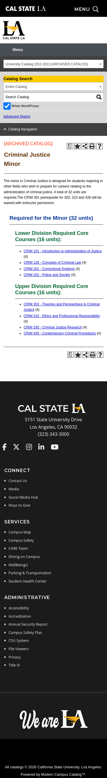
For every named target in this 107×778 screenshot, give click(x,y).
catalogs (17, 767)
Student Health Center (28, 581)
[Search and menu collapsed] (90, 9)
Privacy (15, 657)
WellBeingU (18, 564)
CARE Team (18, 548)
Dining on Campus (24, 556)
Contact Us (18, 480)
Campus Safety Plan (25, 632)
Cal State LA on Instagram (29, 447)
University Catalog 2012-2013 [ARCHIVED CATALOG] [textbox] (46, 64)
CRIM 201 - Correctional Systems (49, 269)
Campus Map (20, 532)
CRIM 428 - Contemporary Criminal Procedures (60, 333)
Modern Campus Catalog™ (63, 774)
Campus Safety (21, 540)
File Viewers (19, 648)
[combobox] (53, 64)
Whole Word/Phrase (25, 106)
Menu (18, 50)
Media (14, 488)
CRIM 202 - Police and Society (47, 275)
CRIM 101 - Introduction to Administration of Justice (63, 251)
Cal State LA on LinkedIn (41, 447)
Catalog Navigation (22, 129)
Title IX (14, 665)
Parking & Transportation (30, 572)
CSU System (19, 640)
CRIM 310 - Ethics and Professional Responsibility (62, 316)
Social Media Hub (23, 497)
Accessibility (19, 607)
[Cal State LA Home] (53, 412)
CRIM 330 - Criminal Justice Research (53, 327)
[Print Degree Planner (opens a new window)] (70, 146)
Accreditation (20, 616)
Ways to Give (19, 505)
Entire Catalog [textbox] (16, 87)
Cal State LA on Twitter (16, 447)
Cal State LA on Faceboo (4, 447)
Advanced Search (17, 116)
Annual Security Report (28, 624)
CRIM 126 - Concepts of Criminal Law (52, 263)
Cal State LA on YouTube (54, 447)
